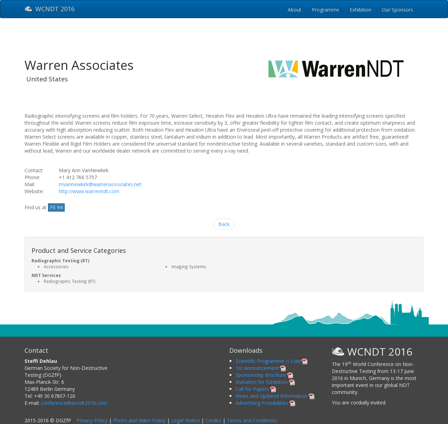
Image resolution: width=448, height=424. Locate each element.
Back (224, 224)
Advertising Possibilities (265, 403)
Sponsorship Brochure (264, 375)
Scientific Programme (271, 361)
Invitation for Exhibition (265, 382)
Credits (213, 420)
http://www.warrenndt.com (89, 191)
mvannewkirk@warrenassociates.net (100, 184)
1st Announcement (261, 368)
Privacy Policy (92, 420)
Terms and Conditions (252, 420)
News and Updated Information (275, 396)
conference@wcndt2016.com (74, 403)
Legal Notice (185, 420)
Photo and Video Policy (139, 420)
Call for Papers (256, 389)
